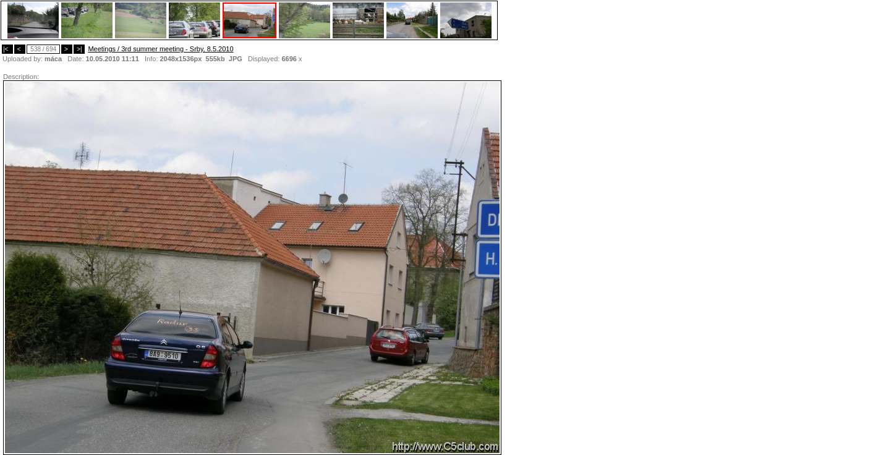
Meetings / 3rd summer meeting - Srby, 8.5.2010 (160, 49)
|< (7, 49)
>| (79, 49)
